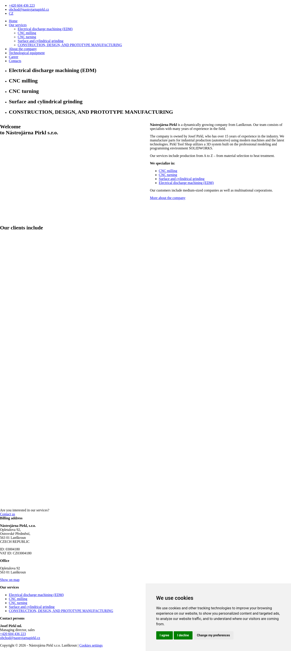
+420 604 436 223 (22, 5)
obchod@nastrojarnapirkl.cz (29, 9)
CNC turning (27, 37)
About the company (23, 49)
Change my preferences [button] (213, 635)
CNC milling (27, 33)
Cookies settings (90, 645)
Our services (18, 25)
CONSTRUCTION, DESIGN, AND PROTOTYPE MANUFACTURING (70, 45)
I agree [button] (164, 635)
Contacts (15, 61)
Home (13, 21)
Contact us (7, 514)
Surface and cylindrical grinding (41, 41)
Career (13, 57)
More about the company (167, 198)
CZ (11, 13)
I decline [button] (183, 635)
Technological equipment (27, 53)
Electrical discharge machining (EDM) (45, 29)
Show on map (9, 580)
